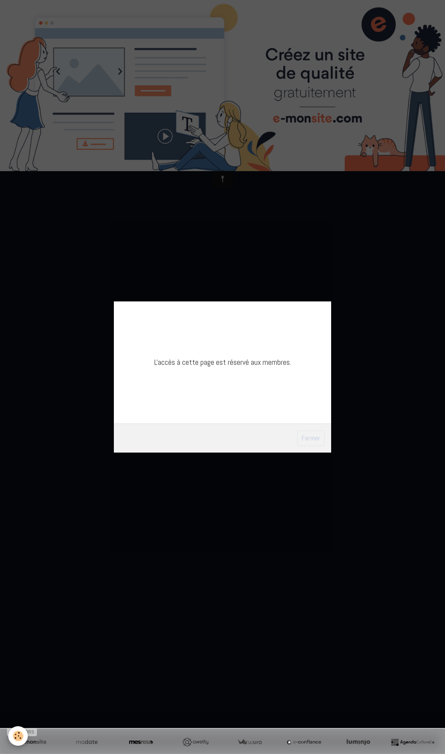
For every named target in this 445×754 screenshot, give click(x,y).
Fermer (311, 438)
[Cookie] (18, 736)
